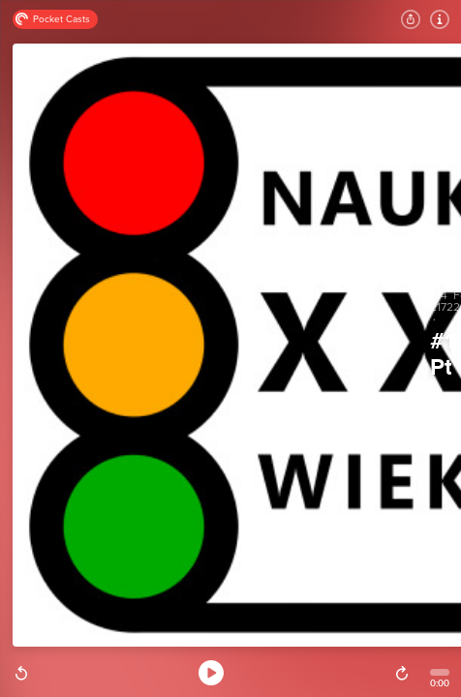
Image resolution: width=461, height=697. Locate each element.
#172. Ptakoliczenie (440, 354)
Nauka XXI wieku (439, 393)
